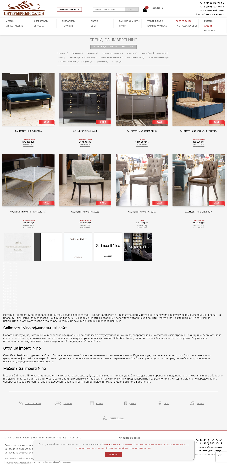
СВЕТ (93, 26)
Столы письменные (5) (95, 62)
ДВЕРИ (94, 21)
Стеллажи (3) (93, 58)
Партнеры (67, 429)
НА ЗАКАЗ (209, 30)
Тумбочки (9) (158, 62)
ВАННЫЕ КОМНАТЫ (129, 21)
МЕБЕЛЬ (10, 21)
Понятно (113, 454)
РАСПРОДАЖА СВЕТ (186, 26)
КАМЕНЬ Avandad (157, 26)
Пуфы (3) (77, 58)
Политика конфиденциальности (156, 444)
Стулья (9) (142, 62)
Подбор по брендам (69, 9)
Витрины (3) (80, 54)
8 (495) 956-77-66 (212, 3)
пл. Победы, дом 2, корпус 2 (210, 14)
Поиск (131, 9)
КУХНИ (122, 26)
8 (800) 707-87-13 (212, 6)
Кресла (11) (158, 54)
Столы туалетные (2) (122, 62)
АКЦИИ (208, 26)
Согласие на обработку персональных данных (136, 448)
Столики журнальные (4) (133, 58)
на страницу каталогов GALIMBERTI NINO (113, 47)
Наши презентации (36, 429)
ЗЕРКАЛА (39, 26)
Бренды (54, 429)
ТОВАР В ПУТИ (155, 21)
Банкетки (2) (63, 54)
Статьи (18, 429)
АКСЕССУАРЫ (41, 21)
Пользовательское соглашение (119, 444)
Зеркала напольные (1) (120, 54)
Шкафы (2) (62, 66)
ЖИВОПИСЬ (68, 21)
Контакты (82, 429)
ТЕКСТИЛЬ (67, 26)
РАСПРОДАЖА (183, 21)
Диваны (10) (97, 54)
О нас (8, 429)
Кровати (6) (63, 58)
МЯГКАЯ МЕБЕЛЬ (14, 26)
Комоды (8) (142, 54)
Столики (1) (110, 58)
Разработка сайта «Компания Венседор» (205, 447)
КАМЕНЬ (208, 21)
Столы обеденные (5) (68, 62)
